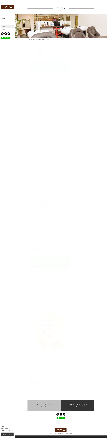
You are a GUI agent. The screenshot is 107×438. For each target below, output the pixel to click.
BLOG (34, 39)
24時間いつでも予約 (7, 434)
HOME (28, 39)
